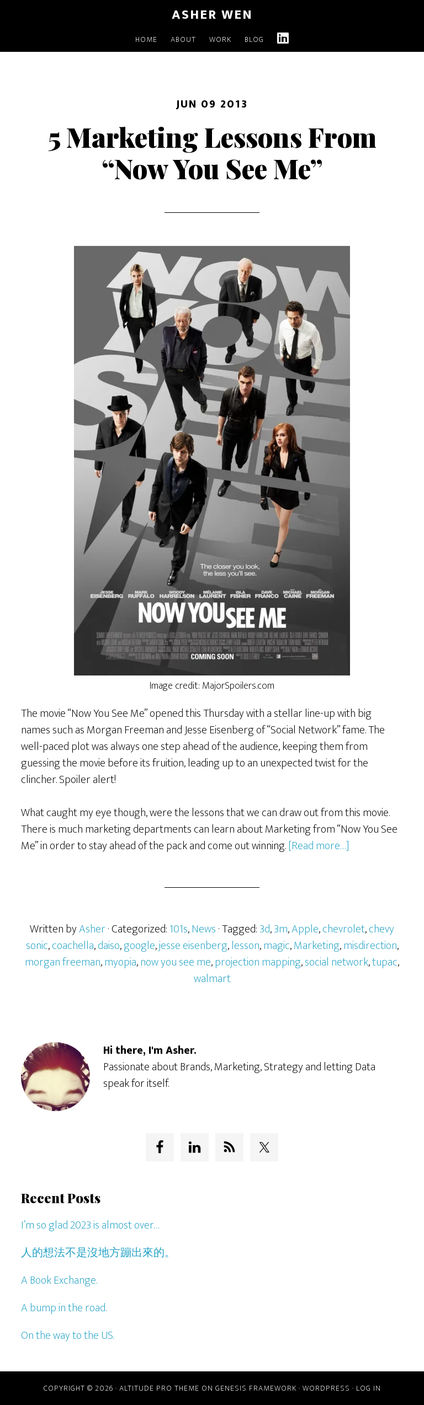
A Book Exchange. (59, 1280)
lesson (245, 945)
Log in (368, 1388)
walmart (212, 978)
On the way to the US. (67, 1335)
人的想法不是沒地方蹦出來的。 (98, 1252)
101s (178, 929)
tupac (385, 962)
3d (264, 929)
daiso (109, 945)
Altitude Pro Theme (159, 1388)
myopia (120, 962)
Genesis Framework (255, 1388)
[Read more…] (318, 845)
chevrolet (343, 929)
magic (276, 945)
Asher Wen (212, 15)
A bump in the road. (64, 1308)
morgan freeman (62, 962)
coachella (73, 945)
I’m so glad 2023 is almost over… (90, 1225)
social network (336, 962)
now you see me (175, 962)
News (204, 929)
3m (281, 929)
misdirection (370, 945)
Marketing (317, 945)
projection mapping (258, 962)
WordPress (326, 1388)
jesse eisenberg (193, 945)
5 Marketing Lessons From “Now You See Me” (212, 152)
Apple (305, 929)
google (139, 945)
